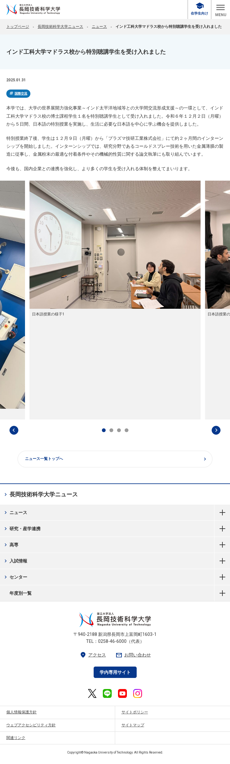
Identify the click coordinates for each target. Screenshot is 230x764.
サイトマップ (132, 725)
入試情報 (15, 560)
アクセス (92, 655)
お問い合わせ (133, 655)
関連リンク (15, 738)
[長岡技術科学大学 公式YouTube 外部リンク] (122, 693)
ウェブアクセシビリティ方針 (31, 725)
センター (15, 577)
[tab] (104, 430)
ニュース (99, 26)
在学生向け (199, 9)
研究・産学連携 (21, 528)
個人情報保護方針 (21, 712)
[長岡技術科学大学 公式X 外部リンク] (92, 693)
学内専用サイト (115, 672)
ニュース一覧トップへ (116, 459)
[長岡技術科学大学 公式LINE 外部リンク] (107, 693)
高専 (10, 544)
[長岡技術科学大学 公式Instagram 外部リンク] (137, 693)
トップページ (17, 26)
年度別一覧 (222, 593)
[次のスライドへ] (216, 430)
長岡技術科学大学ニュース (60, 26)
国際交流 (18, 93)
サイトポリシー (134, 712)
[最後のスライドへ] (13, 430)
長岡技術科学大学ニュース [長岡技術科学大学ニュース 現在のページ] (40, 494)
